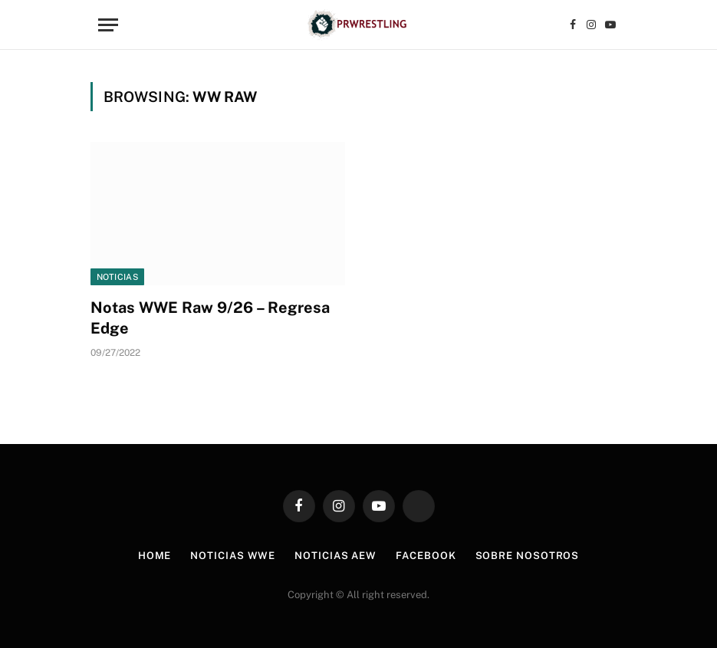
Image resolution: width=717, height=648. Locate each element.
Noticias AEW (335, 555)
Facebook (426, 555)
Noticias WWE (232, 555)
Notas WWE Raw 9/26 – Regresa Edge (210, 317)
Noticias (118, 276)
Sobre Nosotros (527, 555)
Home (155, 555)
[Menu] (108, 25)
